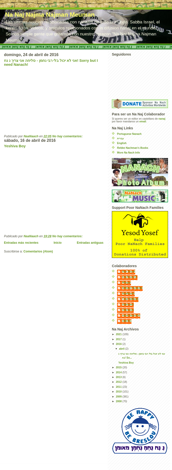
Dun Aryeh (128, 271)
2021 (119, 334)
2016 (119, 344)
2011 (119, 387)
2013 (119, 377)
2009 (119, 396)
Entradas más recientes (21, 242)
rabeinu (126, 320)
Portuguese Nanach (129, 134)
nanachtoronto (131, 315)
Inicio (58, 242)
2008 (119, 401)
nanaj (162, 118)
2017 (119, 339)
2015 (119, 367)
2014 (119, 372)
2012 (119, 382)
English (122, 143)
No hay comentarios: (68, 136)
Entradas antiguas (90, 242)
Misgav (126, 282)
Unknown (128, 304)
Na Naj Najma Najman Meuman (50, 14)
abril (122, 348)
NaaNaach (128, 293)
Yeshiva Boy (15, 146)
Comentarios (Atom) (38, 251)
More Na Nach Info (128, 152)
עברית (120, 138)
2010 (119, 391)
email (142, 121)
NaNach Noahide (132, 288)
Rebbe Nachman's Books (132, 148)
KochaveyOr (129, 277)
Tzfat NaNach (130, 299)
